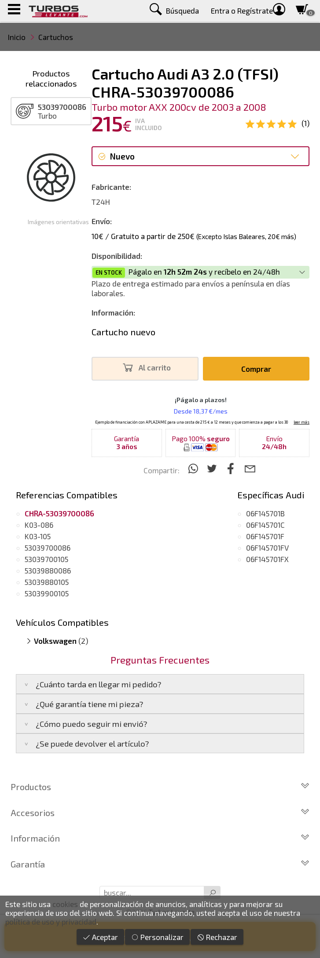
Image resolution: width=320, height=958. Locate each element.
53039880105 (47, 581)
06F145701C (265, 524)
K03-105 (38, 536)
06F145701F (265, 536)
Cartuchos (55, 37)
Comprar (256, 368)
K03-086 (39, 524)
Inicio (17, 37)
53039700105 (46, 559)
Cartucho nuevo (123, 332)
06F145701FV (267, 547)
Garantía (160, 864)
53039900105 (47, 593)
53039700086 (47, 547)
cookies (65, 904)
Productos (160, 786)
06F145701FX (267, 559)
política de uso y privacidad (50, 921)
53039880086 (48, 570)
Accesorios (160, 812)
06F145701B (265, 513)
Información (160, 838)
